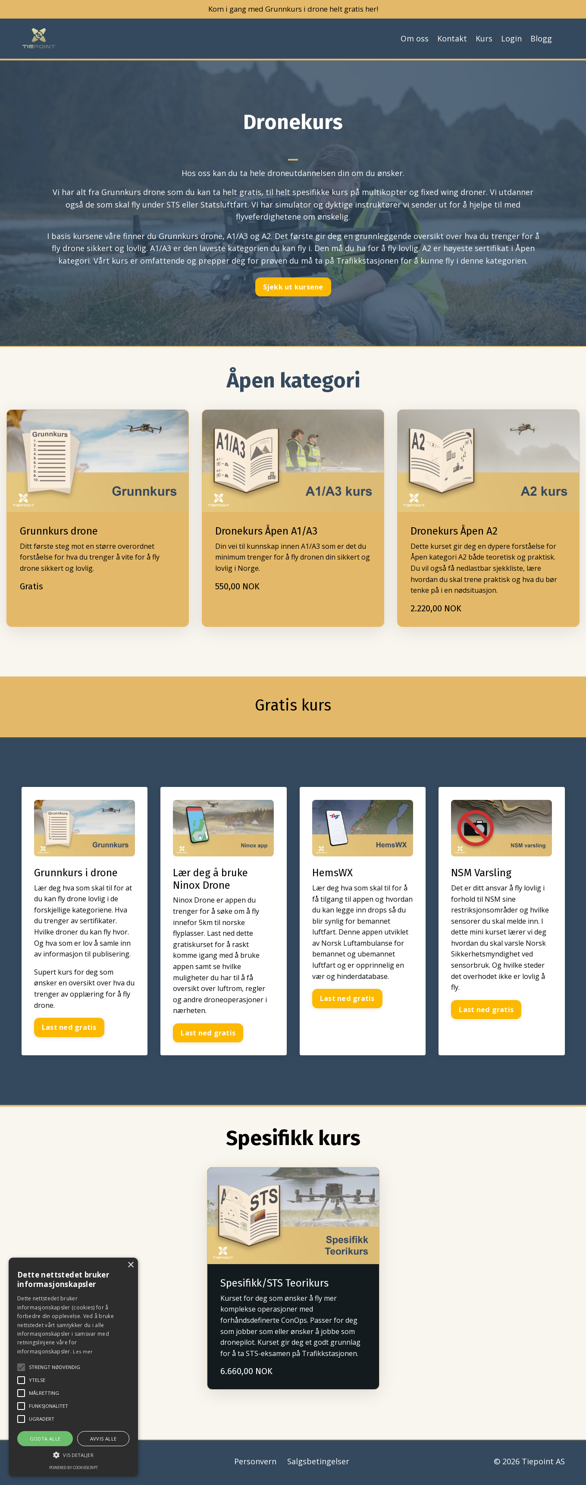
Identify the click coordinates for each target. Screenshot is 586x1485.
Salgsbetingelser (318, 1464)
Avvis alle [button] (103, 1438)
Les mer (83, 1351)
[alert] (73, 1367)
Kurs (484, 39)
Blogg (541, 39)
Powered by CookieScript (73, 1467)
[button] (73, 1454)
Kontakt (452, 39)
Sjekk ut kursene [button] (293, 288)
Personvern (255, 1464)
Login (511, 39)
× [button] (130, 1265)
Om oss (415, 39)
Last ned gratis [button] (69, 1029)
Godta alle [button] (45, 1438)
